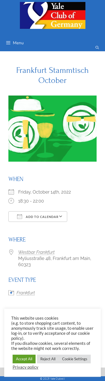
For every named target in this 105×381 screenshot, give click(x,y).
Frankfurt (26, 293)
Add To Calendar (38, 216)
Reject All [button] (47, 359)
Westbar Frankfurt (36, 252)
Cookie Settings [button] (74, 359)
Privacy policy (25, 367)
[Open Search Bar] (97, 47)
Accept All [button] (24, 359)
